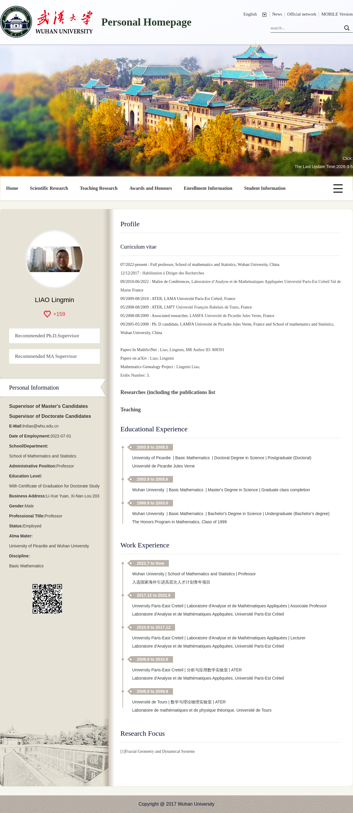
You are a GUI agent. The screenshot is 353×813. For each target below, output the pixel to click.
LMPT (169, 307)
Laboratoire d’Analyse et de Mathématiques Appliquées (237, 281)
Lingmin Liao (187, 367)
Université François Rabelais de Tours (207, 307)
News (277, 14)
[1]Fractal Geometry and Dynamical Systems (157, 751)
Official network (301, 14)
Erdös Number (132, 375)
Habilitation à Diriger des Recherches (173, 273)
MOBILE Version (337, 14)
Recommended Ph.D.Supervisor (47, 335)
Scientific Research (49, 188)
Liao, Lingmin (162, 358)
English (250, 14)
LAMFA (196, 316)
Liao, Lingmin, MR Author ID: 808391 (192, 350)
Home (12, 188)
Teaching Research (98, 188)
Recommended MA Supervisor (46, 356)
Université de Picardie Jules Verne (233, 316)
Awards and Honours (150, 188)
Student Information (264, 188)
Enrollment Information (208, 188)
